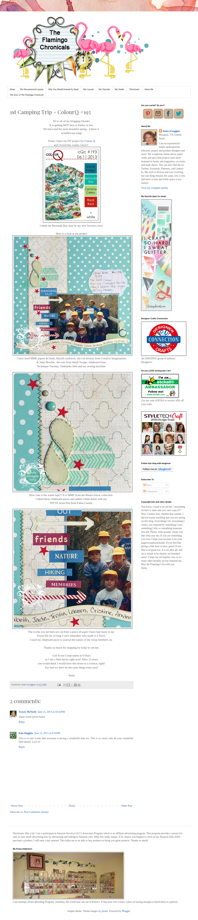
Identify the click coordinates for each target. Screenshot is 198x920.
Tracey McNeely (27, 711)
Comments (150, 491)
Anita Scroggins (171, 131)
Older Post (126, 805)
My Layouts (88, 89)
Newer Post (17, 805)
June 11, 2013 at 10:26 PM (51, 711)
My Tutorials (104, 89)
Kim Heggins (26, 733)
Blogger (126, 911)
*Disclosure (134, 89)
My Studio (119, 89)
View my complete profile (154, 188)
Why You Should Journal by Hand (63, 89)
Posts (147, 485)
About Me (148, 89)
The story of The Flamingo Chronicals (27, 95)
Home (12, 89)
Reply (22, 722)
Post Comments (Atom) (36, 812)
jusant (105, 911)
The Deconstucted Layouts (31, 89)
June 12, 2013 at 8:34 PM (47, 733)
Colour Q (90, 140)
